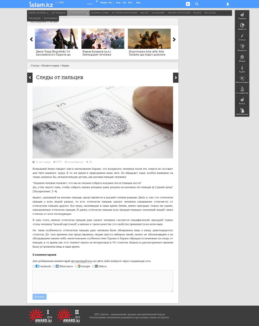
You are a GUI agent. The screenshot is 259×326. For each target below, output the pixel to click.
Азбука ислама (38, 12)
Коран (65, 65)
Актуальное (58, 12)
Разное (197, 12)
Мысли (144, 12)
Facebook (45, 266)
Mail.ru (103, 266)
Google (85, 266)
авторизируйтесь (81, 261)
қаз (57, 2)
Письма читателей (179, 12)
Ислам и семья (100, 12)
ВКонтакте (66, 266)
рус (62, 2)
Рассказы (210, 12)
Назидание (158, 12)
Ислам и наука (78, 12)
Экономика (50, 18)
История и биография (124, 12)
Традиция (34, 18)
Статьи (35, 65)
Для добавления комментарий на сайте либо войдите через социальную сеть (92, 261)
